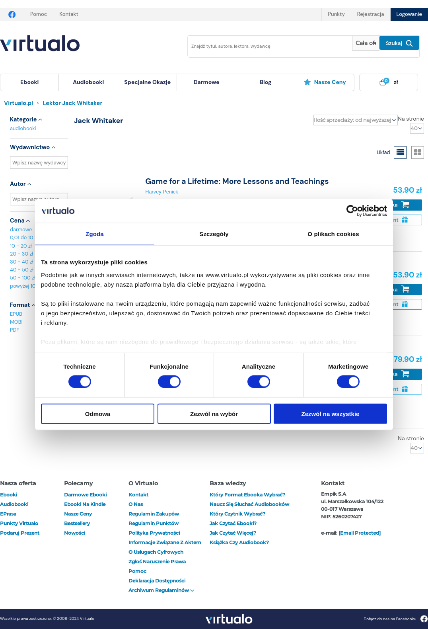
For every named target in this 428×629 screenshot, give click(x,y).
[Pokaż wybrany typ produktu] (365, 43)
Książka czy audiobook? (239, 542)
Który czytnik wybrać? (237, 514)
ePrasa (8, 514)
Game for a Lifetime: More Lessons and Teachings (237, 181)
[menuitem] (29, 82)
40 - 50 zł (21, 269)
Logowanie (409, 14)
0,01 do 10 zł (24, 237)
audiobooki (23, 128)
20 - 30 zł (21, 253)
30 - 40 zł (21, 261)
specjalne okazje (147, 82)
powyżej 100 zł (27, 286)
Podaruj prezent (19, 533)
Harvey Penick (161, 192)
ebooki (8, 495)
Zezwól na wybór (214, 413)
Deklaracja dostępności (156, 581)
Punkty (336, 14)
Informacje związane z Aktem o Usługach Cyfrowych (164, 547)
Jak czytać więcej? (233, 533)
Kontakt (68, 14)
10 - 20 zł (21, 245)
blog (265, 82)
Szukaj (399, 43)
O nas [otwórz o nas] (135, 504)
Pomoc (38, 14)
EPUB (16, 314)
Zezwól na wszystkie (331, 413)
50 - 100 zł (22, 277)
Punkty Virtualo (19, 523)
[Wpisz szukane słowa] (264, 46)
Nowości (74, 533)
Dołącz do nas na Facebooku (396, 619)
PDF (14, 329)
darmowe (207, 82)
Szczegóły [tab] (213, 234)
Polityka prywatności (154, 533)
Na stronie (411, 118)
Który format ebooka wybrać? (247, 495)
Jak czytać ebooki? (233, 523)
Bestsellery (77, 523)
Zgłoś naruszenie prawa (157, 562)
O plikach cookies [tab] (333, 234)
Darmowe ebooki (85, 495)
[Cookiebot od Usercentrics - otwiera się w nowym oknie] (352, 211)
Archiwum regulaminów (161, 590)
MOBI (16, 321)
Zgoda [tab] (95, 234)
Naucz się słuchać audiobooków (249, 504)
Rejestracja (370, 14)
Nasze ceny (324, 82)
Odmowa (97, 413)
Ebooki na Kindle (84, 504)
